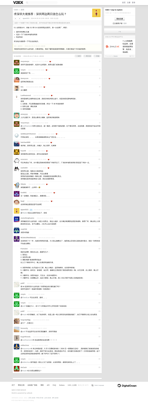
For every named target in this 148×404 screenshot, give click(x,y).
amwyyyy (24, 114)
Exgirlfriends (26, 337)
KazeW (23, 151)
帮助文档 (21, 385)
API (48, 385)
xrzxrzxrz (24, 159)
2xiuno (115, 56)
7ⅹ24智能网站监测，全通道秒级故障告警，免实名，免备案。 (128, 46)
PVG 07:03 (39, 398)
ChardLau (25, 297)
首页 (124, 2)
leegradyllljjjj (25, 320)
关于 (13, 385)
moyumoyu (25, 61)
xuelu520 (24, 168)
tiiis (22, 87)
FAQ (54, 385)
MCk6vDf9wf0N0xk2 (28, 238)
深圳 (22, 10)
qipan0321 (26, 18)
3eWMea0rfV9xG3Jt (28, 134)
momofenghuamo (27, 218)
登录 (133, 2)
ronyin (23, 70)
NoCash (24, 367)
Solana (62, 385)
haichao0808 (25, 142)
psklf (22, 283)
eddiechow (25, 345)
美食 (96, 56)
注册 (128, 2)
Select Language (98, 385)
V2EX (16, 10)
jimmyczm (24, 78)
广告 (120, 31)
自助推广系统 (32, 385)
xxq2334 (24, 229)
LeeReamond (26, 95)
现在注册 (119, 19)
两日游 (87, 56)
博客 (42, 385)
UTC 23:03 (32, 398)
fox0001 (24, 192)
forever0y (24, 328)
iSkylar (23, 184)
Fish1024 (24, 249)
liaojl (22, 201)
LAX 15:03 (47, 398)
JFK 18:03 (55, 398)
